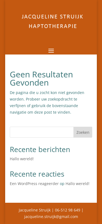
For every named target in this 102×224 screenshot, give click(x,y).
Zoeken (82, 132)
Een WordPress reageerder (34, 183)
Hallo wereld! (22, 158)
